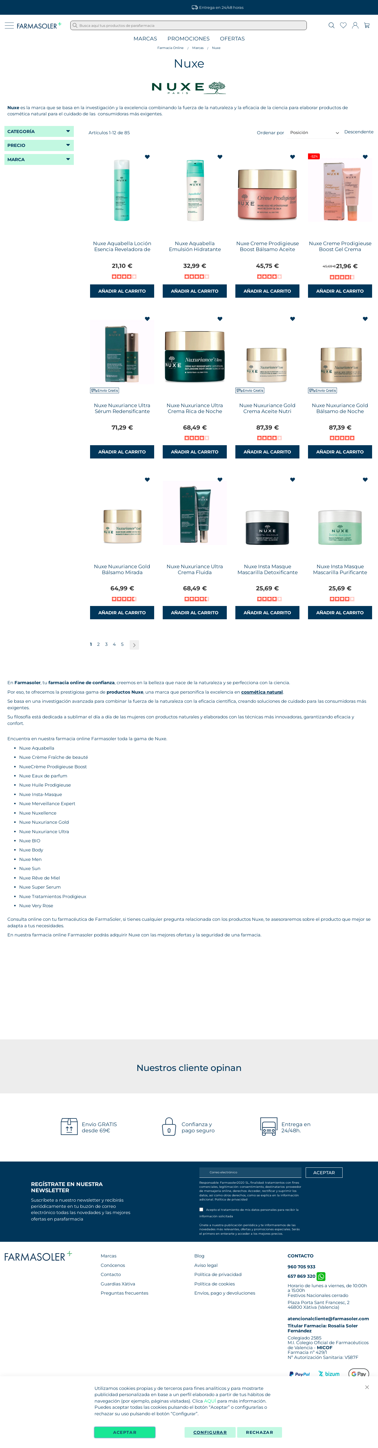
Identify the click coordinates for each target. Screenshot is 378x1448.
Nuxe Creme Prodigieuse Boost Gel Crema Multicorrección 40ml (340, 249)
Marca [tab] (16, 159)
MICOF (325, 1347)
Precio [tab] (16, 145)
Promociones (188, 39)
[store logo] (39, 25)
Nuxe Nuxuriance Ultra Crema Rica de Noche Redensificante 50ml (195, 411)
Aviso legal (206, 1265)
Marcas (145, 39)
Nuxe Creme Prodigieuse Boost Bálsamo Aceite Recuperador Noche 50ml (267, 252)
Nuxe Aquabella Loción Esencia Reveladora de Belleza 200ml (122, 249)
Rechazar (259, 1432)
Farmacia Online (170, 48)
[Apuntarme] (324, 1172)
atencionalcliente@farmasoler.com (328, 1318)
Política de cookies (214, 1284)
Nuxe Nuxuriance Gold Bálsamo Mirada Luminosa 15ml (122, 572)
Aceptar (124, 1432)
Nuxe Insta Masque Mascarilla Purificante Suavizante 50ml (340, 572)
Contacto (111, 1274)
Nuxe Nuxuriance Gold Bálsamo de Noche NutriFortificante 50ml (340, 411)
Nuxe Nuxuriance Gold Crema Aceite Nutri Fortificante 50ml (267, 411)
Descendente (359, 132)
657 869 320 (306, 1276)
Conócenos (113, 1265)
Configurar (210, 1432)
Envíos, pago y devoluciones (224, 1293)
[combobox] (188, 25)
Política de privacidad (231, 1199)
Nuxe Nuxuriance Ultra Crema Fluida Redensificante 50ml (195, 572)
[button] (147, 157)
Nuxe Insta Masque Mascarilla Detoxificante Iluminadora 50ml (267, 572)
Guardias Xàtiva (118, 1284)
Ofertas (232, 39)
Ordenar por (270, 132)
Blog (199, 1256)
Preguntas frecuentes (124, 1293)
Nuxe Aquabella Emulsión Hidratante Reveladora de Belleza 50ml (194, 252)
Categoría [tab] (21, 131)
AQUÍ (210, 1401)
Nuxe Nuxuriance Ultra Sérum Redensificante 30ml (122, 411)
